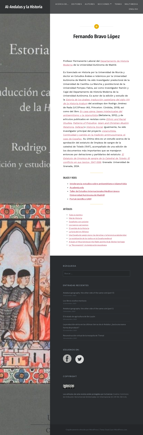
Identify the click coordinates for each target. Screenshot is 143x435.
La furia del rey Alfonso (79, 231)
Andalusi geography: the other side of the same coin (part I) (88, 308)
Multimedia (131, 4)
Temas (118, 4)
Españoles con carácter (79, 221)
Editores (77, 4)
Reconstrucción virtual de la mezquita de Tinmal (83, 335)
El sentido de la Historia (79, 228)
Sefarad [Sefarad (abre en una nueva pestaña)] (79, 127)
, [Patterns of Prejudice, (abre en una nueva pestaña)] (96, 123)
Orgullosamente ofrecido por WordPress (82, 429)
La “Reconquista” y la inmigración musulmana (88, 245)
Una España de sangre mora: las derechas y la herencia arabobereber (98, 235)
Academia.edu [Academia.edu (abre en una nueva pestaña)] (77, 187)
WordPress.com (120, 429)
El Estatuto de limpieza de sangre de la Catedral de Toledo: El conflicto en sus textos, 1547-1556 (96, 158)
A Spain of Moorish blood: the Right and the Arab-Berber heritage (97, 242)
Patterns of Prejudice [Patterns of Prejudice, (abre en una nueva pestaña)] (84, 123)
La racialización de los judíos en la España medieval (90, 238)
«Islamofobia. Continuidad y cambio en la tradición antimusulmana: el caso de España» (94, 135)
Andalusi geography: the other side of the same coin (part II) (88, 293)
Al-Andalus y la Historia (23, 7)
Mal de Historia (75, 218)
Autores (90, 4)
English (133, 9)
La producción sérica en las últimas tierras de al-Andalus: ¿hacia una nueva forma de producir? (94, 326)
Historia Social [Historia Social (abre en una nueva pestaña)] (94, 127)
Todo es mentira (75, 215)
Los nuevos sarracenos (78, 225)
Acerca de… (61, 4)
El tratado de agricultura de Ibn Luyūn (79, 316)
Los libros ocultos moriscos (74, 301)
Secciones (104, 4)
